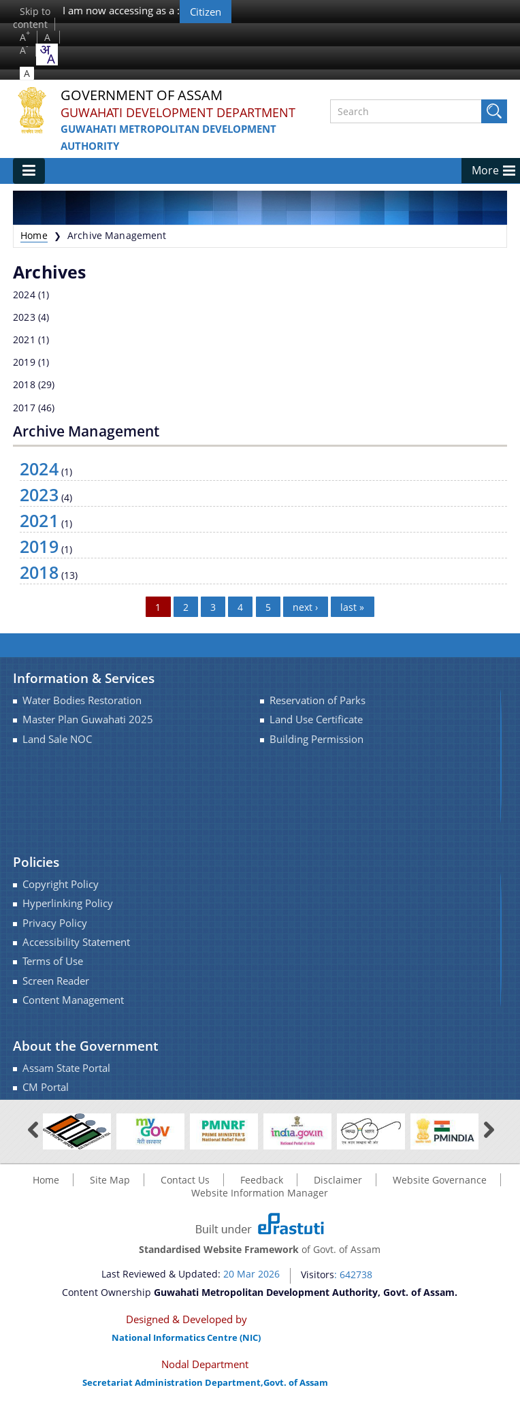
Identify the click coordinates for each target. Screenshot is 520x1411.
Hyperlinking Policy (67, 903)
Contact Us (185, 1179)
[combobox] (47, 54)
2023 (24, 317)
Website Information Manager (259, 1192)
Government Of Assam (142, 95)
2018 (24, 384)
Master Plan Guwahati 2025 (87, 719)
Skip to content (31, 18)
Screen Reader (55, 981)
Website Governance (440, 1179)
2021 (24, 339)
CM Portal (45, 1087)
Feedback (261, 1179)
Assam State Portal (66, 1068)
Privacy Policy (54, 923)
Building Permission (316, 739)
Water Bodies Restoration (82, 700)
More (485, 170)
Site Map (110, 1179)
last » (352, 606)
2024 (24, 294)
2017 (24, 407)
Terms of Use (52, 961)
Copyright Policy (60, 884)
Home (34, 235)
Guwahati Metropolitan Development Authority (168, 137)
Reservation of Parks (317, 700)
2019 (24, 361)
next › (306, 606)
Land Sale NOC (57, 739)
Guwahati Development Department (178, 112)
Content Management (73, 1000)
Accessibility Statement (76, 942)
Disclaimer (338, 1179)
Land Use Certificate (316, 719)
